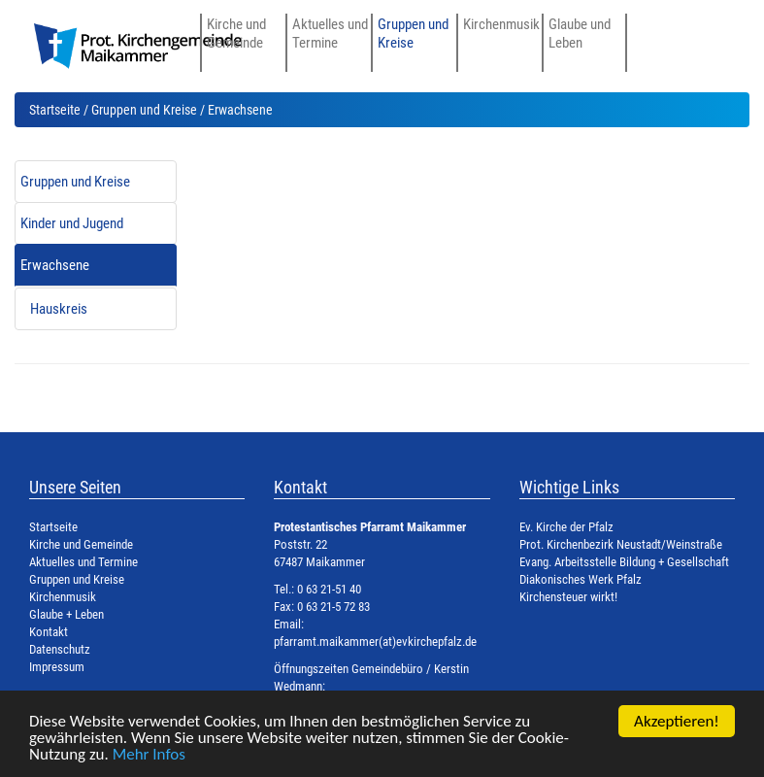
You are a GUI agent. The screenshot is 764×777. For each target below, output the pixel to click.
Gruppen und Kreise (144, 110)
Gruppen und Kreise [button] (413, 33)
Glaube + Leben (66, 614)
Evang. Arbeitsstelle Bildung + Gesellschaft (624, 562)
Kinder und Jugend (71, 223)
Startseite (55, 110)
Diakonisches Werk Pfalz (580, 579)
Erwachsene (54, 265)
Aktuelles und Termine (83, 562)
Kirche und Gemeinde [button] (236, 33)
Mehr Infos (149, 755)
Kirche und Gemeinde (81, 544)
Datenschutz (59, 649)
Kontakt (48, 632)
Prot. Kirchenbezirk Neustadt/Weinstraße (620, 544)
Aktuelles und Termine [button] (330, 33)
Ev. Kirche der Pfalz (566, 527)
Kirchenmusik (501, 24)
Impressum (56, 666)
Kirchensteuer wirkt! (568, 597)
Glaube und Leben (579, 33)
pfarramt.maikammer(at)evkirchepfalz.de (375, 641)
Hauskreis (58, 309)
